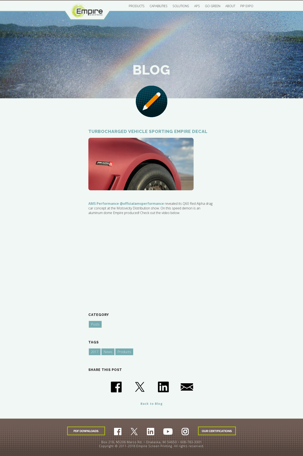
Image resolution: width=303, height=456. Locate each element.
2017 (94, 352)
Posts (95, 324)
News (108, 352)
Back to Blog (152, 404)
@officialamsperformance (142, 203)
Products (124, 352)
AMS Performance (103, 203)
